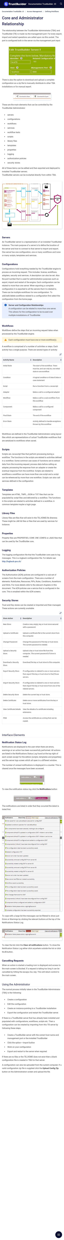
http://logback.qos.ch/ (11, 561)
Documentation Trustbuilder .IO (42, 4)
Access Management (34, 11)
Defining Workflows (52, 11)
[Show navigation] (58, 1234)
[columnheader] (17, 360)
